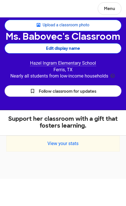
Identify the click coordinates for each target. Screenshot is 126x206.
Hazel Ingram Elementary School (63, 63)
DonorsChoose (18, 9)
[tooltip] (112, 75)
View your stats (63, 143)
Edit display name (63, 48)
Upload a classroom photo (63, 25)
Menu (109, 8)
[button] (63, 91)
